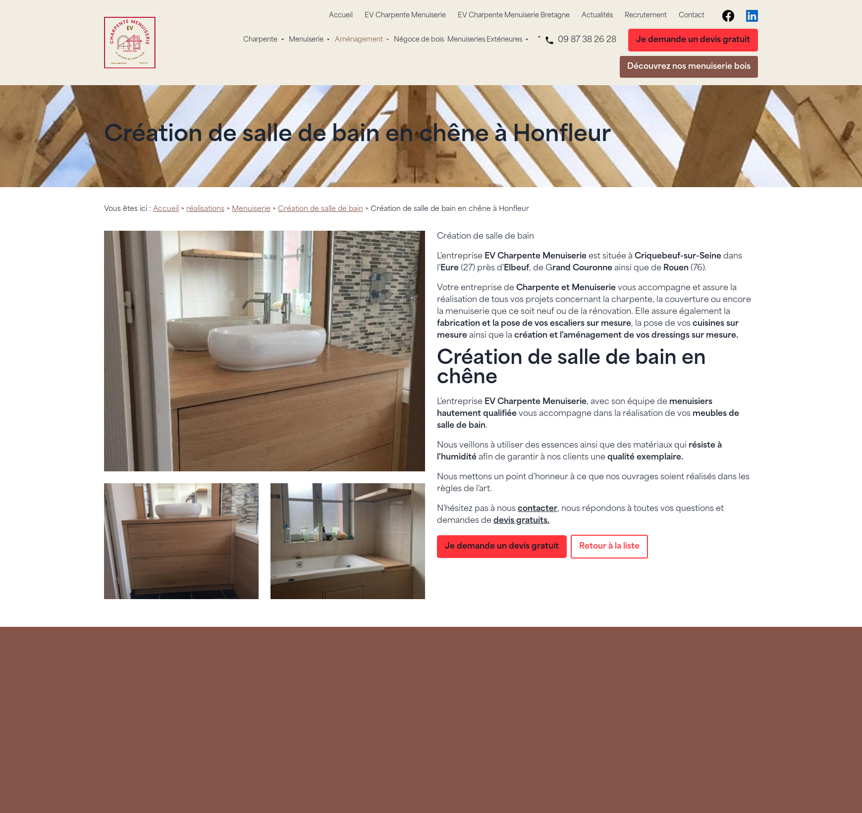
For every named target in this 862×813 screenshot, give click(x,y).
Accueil (341, 15)
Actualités (597, 15)
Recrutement (646, 15)
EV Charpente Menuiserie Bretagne (514, 15)
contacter (537, 509)
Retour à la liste (609, 547)
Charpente (260, 40)
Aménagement (359, 40)
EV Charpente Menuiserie (405, 15)
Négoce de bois (419, 40)
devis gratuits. (521, 521)
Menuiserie (306, 40)
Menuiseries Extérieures (484, 40)
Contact (691, 15)
